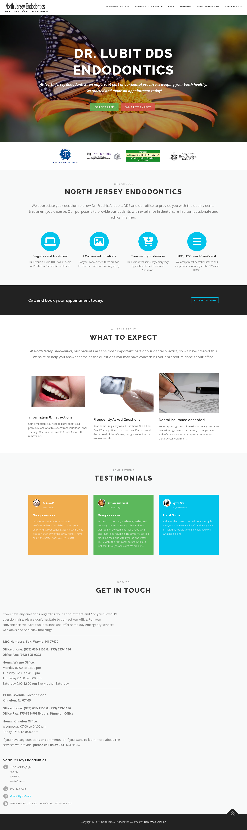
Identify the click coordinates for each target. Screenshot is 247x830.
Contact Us (233, 6)
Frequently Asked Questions (200, 6)
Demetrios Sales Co (155, 821)
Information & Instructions (154, 6)
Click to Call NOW (205, 300)
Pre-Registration (118, 6)
